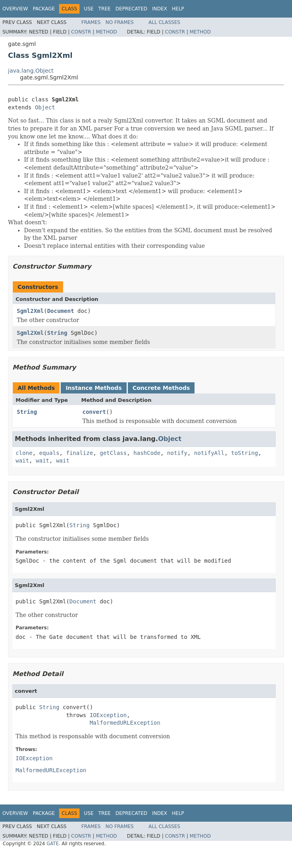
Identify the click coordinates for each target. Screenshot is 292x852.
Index (159, 9)
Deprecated (131, 9)
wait (22, 460)
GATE (52, 843)
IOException (108, 715)
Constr (81, 32)
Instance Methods (93, 388)
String (57, 333)
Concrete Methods (161, 388)
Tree (104, 9)
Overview (15, 9)
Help (178, 9)
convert (94, 412)
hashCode (146, 453)
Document (60, 311)
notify (177, 453)
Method (106, 32)
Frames (91, 22)
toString (244, 453)
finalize (79, 453)
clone (24, 453)
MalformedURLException (124, 723)
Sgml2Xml (30, 311)
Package (44, 9)
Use (88, 9)
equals (49, 453)
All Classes (164, 22)
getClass (113, 453)
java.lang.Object (31, 70)
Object (45, 107)
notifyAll (209, 453)
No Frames (119, 22)
